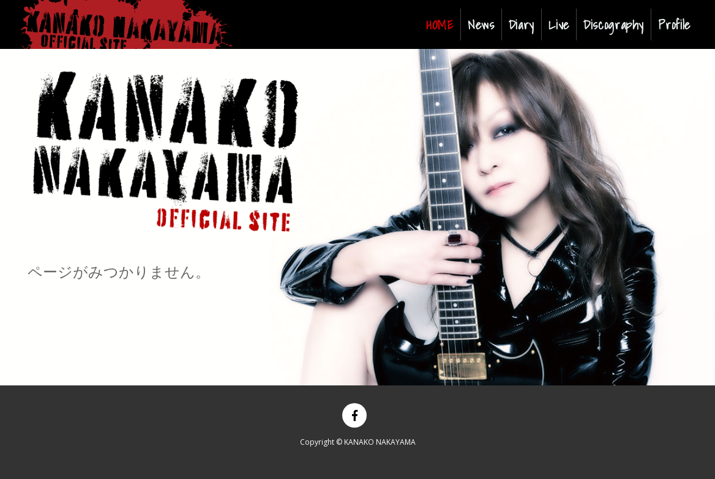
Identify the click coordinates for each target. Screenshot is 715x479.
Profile (674, 24)
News (481, 24)
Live (558, 24)
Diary (521, 24)
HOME (442, 24)
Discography (613, 24)
